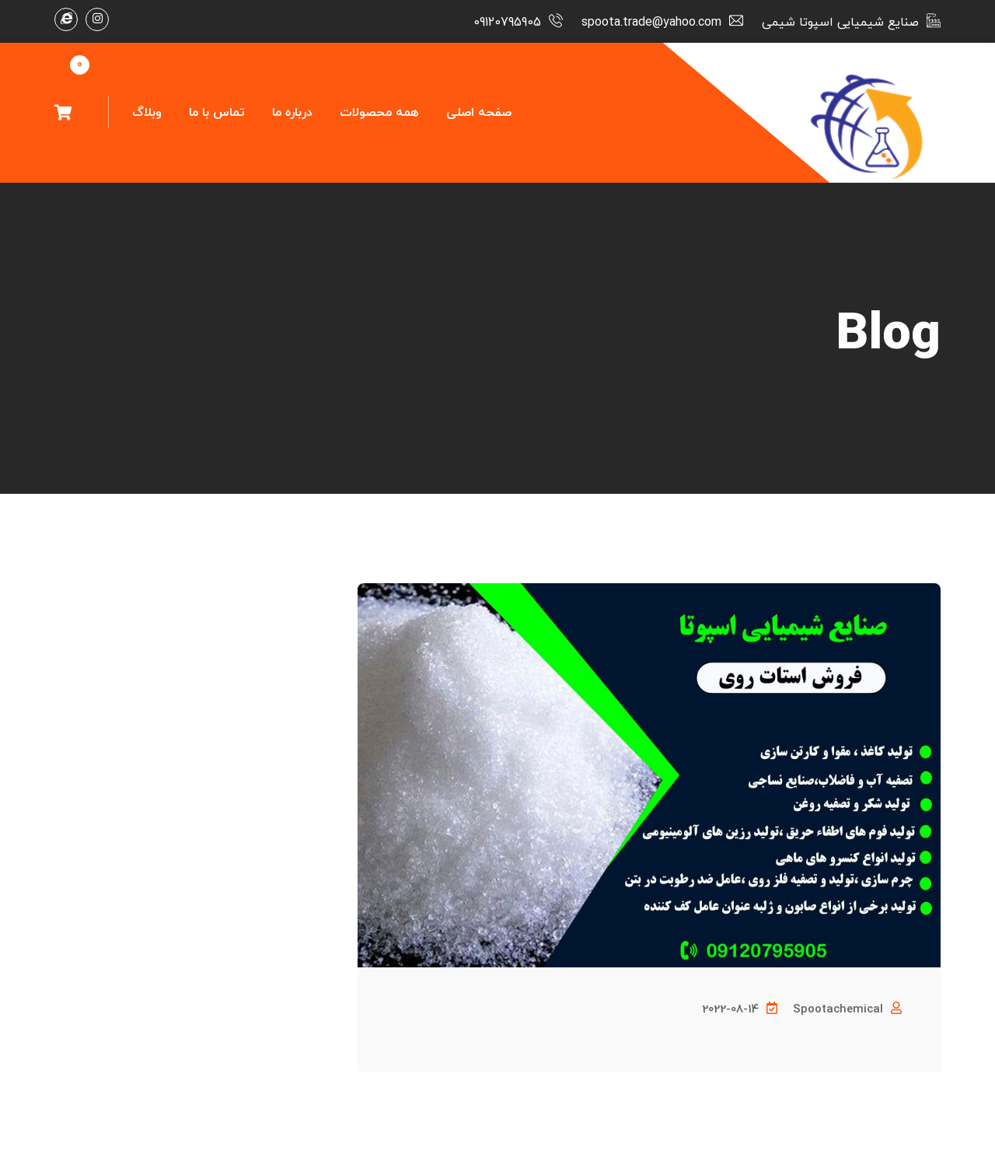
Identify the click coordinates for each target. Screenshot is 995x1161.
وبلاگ (147, 112)
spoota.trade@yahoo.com (651, 22)
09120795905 (507, 22)
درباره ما (292, 112)
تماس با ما (217, 112)
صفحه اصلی (478, 112)
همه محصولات (379, 112)
